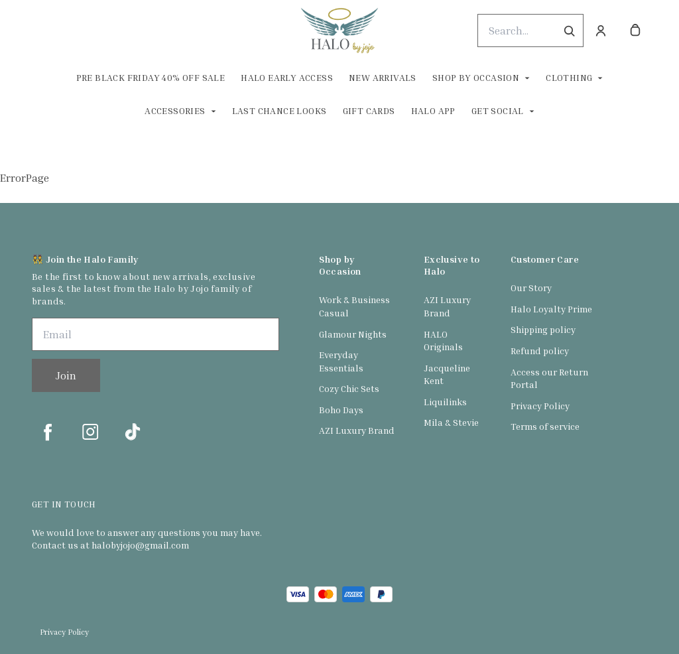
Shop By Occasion (475, 77)
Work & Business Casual (354, 306)
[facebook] (48, 432)
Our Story (531, 287)
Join (66, 375)
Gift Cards (369, 110)
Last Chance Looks (279, 110)
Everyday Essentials (341, 361)
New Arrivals (382, 77)
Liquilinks (445, 401)
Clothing (569, 77)
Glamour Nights (353, 334)
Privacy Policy (540, 405)
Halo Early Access (287, 77)
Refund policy (540, 350)
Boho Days (341, 409)
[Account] (601, 30)
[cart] (635, 30)
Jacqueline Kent (447, 374)
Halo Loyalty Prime (551, 308)
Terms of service (545, 426)
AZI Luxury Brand (357, 430)
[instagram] (90, 432)
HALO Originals (443, 340)
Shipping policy (543, 329)
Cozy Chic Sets (349, 388)
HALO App (433, 110)
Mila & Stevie (451, 422)
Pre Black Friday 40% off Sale (150, 77)
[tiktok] (133, 432)
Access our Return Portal (549, 378)
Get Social (497, 110)
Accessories (175, 110)
